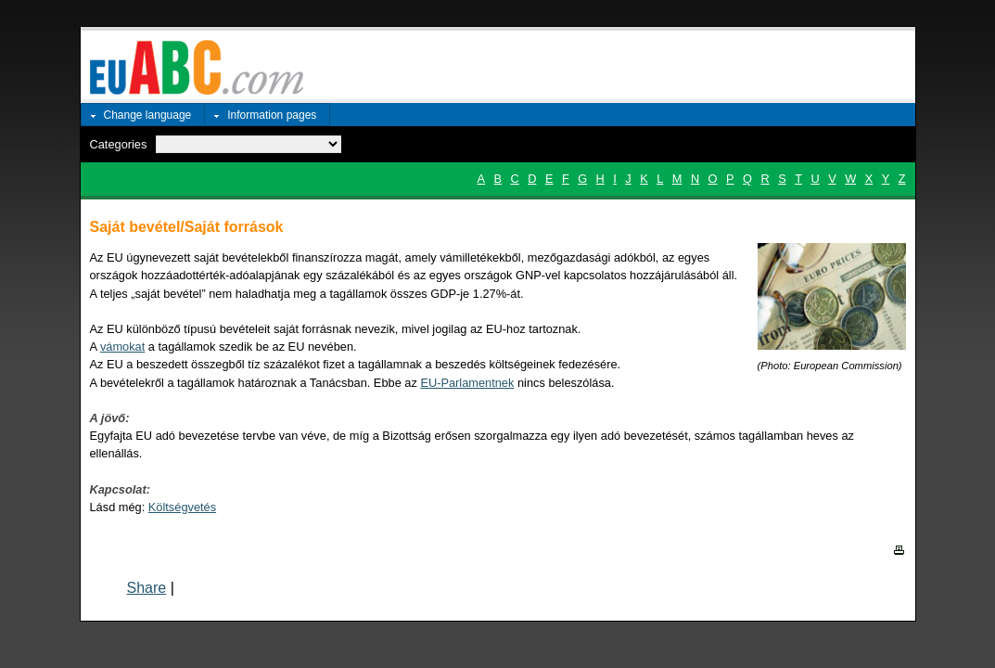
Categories (118, 144)
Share (147, 588)
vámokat (122, 346)
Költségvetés (182, 507)
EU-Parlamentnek (467, 383)
